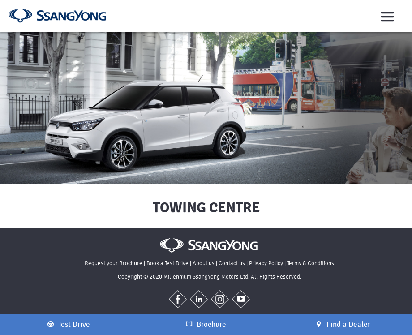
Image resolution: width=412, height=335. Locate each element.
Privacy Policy (266, 263)
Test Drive (68, 324)
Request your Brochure (113, 263)
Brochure (206, 324)
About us (204, 263)
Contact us (232, 263)
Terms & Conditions (310, 263)
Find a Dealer (343, 324)
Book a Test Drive (167, 263)
